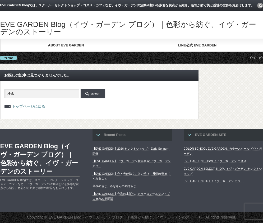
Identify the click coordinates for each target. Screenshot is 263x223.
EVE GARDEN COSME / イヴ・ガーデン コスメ (215, 161)
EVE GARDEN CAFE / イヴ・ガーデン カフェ (214, 181)
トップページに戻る (28, 106)
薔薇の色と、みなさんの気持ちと (114, 186)
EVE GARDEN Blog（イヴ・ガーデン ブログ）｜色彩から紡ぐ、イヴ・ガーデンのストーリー (128, 28)
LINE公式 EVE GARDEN (197, 45)
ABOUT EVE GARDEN (66, 45)
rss (260, 5)
